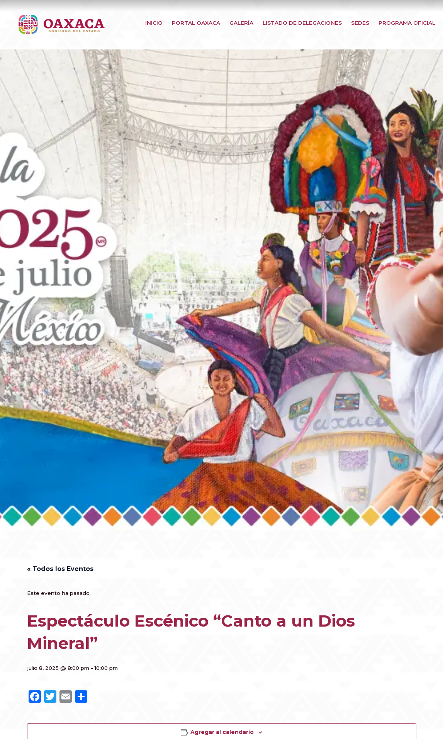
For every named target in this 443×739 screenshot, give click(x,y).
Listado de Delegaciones (302, 23)
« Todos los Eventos (60, 569)
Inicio (154, 23)
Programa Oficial (407, 23)
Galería (241, 23)
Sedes (360, 23)
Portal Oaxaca (196, 23)
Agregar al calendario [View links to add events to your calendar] (222, 732)
